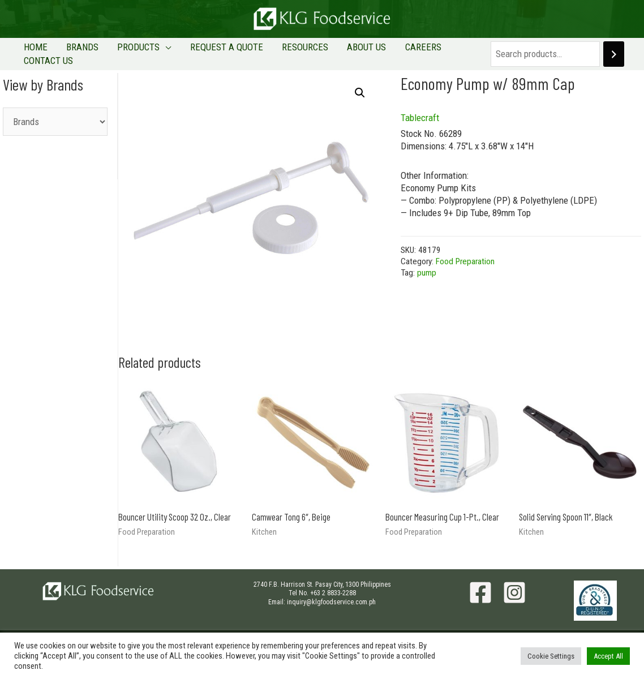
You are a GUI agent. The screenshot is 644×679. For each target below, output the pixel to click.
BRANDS (82, 53)
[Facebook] (480, 591)
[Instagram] (514, 591)
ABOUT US (335, 53)
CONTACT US (438, 53)
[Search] (603, 53)
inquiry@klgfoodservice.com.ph (331, 600)
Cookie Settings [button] (550, 656)
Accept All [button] (608, 656)
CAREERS (385, 53)
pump (426, 271)
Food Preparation (465, 260)
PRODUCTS (130, 53)
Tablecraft (420, 116)
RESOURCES (282, 53)
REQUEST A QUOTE (210, 53)
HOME (42, 53)
